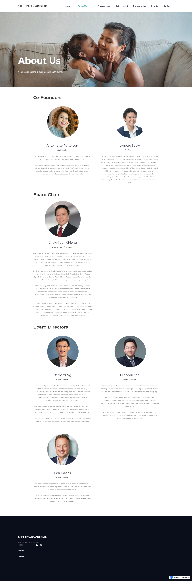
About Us (82, 6)
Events (154, 6)
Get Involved (121, 6)
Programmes (103, 6)
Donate (21, 556)
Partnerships (139, 6)
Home (67, 6)
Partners (21, 551)
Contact (167, 6)
